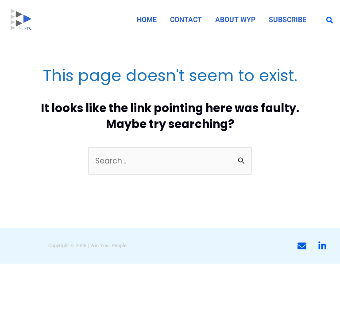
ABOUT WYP (235, 20)
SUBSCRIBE (287, 20)
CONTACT (186, 20)
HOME (147, 20)
